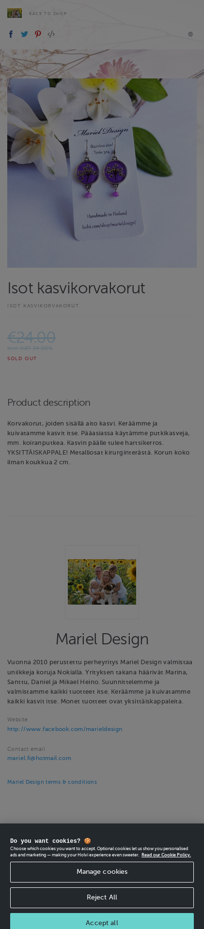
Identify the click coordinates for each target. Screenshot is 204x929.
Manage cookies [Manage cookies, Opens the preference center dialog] (102, 876)
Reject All (102, 902)
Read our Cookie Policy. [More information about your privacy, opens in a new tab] (166, 859)
